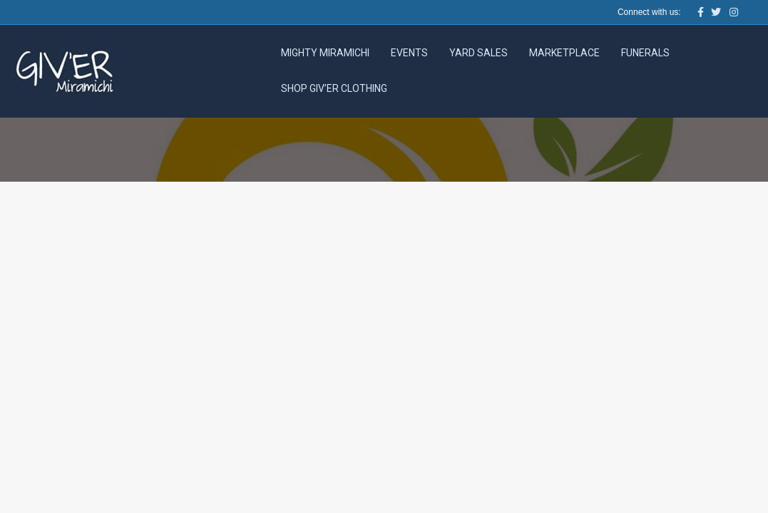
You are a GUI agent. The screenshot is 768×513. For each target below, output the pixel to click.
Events (409, 52)
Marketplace (564, 52)
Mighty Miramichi (325, 52)
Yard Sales (478, 52)
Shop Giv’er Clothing (334, 88)
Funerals (645, 52)
